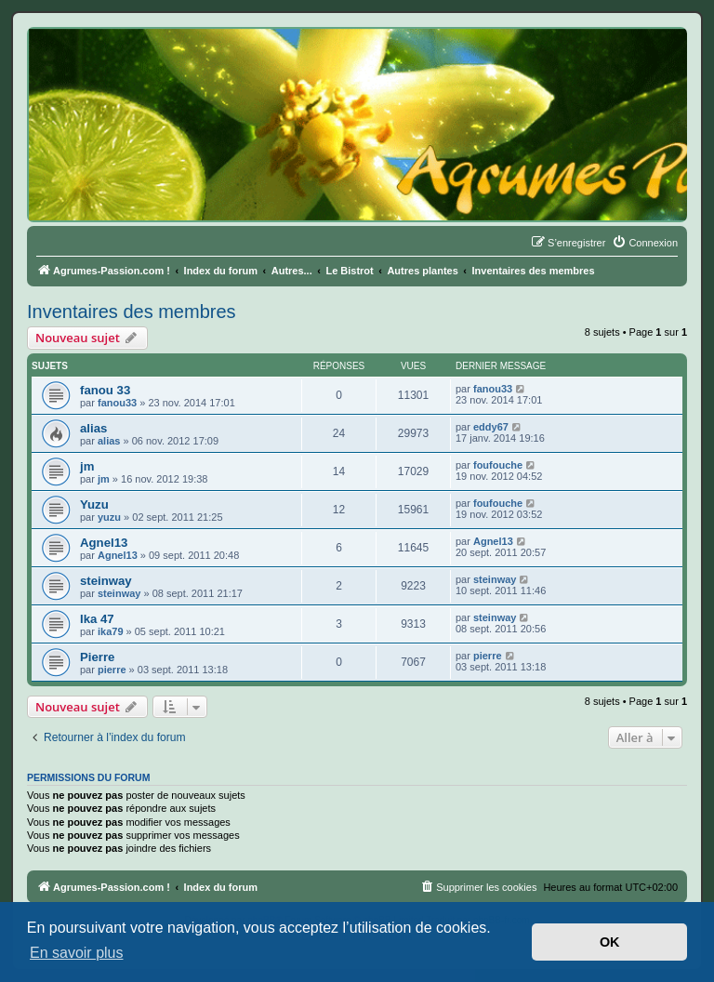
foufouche (497, 465)
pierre (112, 669)
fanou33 (117, 402)
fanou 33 (105, 390)
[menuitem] (645, 242)
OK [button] (610, 942)
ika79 (111, 631)
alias (93, 428)
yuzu (109, 517)
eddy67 (491, 426)
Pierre (97, 657)
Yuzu (94, 504)
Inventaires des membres (131, 311)
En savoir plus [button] (77, 953)
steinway (106, 581)
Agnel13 (103, 543)
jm (87, 466)
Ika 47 (97, 619)
